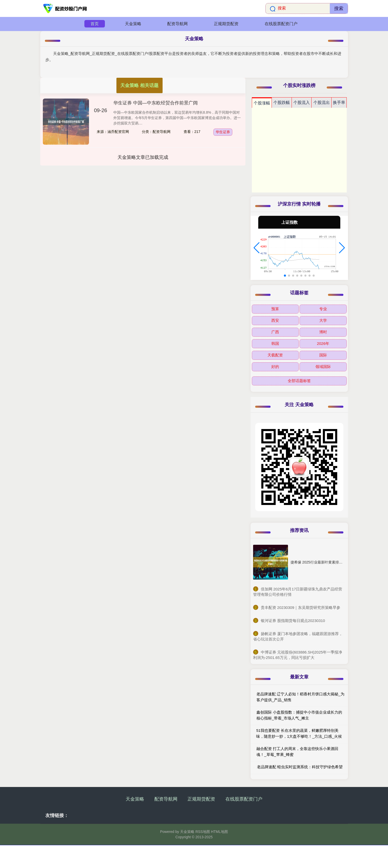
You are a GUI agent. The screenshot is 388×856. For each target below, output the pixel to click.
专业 (323, 309)
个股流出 (321, 102)
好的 (275, 366)
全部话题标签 (299, 380)
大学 (323, 320)
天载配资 (275, 355)
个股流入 (301, 102)
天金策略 (133, 24)
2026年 (323, 343)
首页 (95, 24)
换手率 (339, 102)
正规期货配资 (226, 24)
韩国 (275, 343)
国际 (323, 355)
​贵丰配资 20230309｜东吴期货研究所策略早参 (301, 607)
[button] (256, 248)
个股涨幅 (262, 103)
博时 (323, 332)
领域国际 (323, 366)
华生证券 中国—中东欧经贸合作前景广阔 (155, 102)
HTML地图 (219, 832)
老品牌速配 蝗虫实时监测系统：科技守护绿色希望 (300, 767)
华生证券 (223, 132)
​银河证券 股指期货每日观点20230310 (293, 620)
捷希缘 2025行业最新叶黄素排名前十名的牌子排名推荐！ (336, 562)
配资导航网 (177, 24)
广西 (275, 332)
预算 (275, 309)
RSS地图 (202, 832)
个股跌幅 (281, 102)
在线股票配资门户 (281, 24)
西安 (275, 320)
